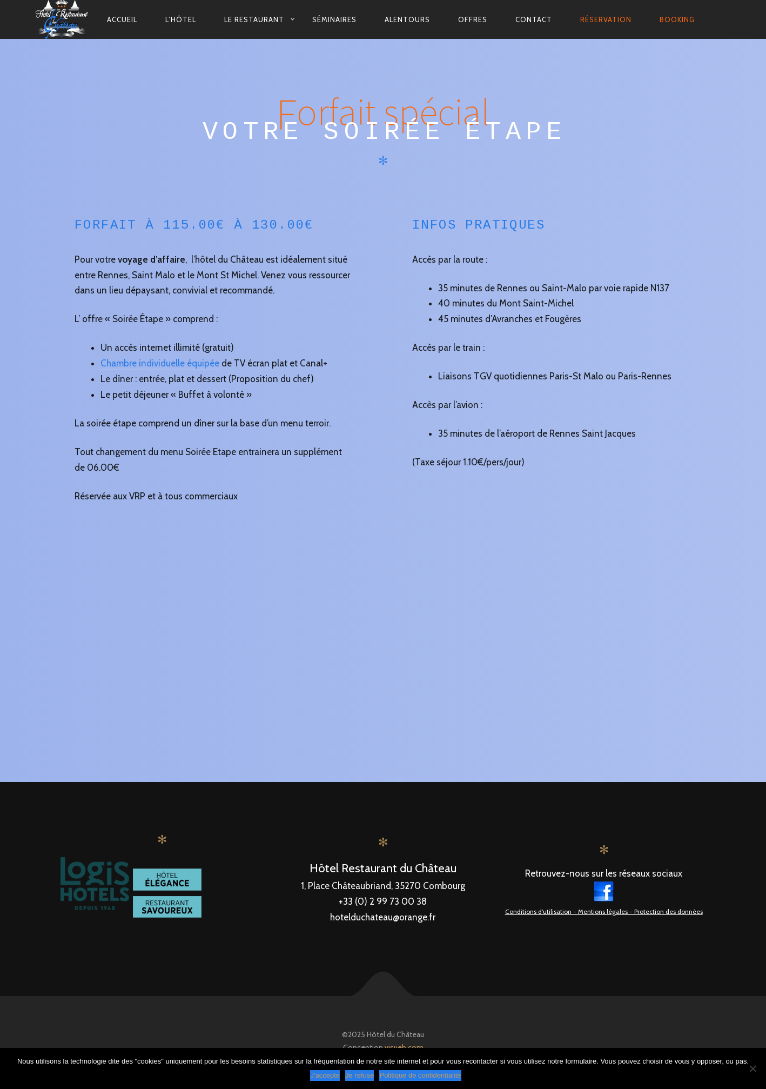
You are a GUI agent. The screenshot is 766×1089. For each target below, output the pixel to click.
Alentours (407, 19)
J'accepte (325, 1075)
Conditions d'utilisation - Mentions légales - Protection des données (604, 911)
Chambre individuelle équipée (159, 363)
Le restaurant (254, 19)
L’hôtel (180, 19)
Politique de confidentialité (420, 1075)
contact (533, 19)
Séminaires (334, 19)
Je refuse (359, 1075)
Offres (472, 19)
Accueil (122, 19)
